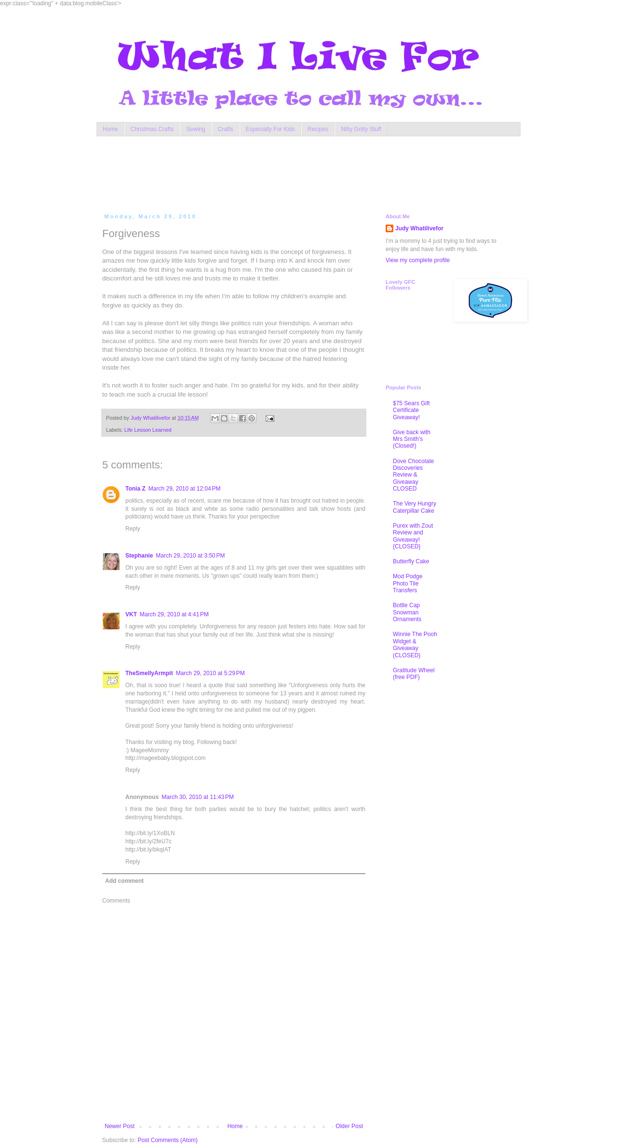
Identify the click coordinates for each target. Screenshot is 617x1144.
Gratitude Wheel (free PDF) (414, 673)
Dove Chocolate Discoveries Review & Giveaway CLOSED (413, 475)
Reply (132, 528)
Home (110, 129)
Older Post (349, 1126)
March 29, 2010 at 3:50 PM (190, 555)
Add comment (124, 881)
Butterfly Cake (411, 561)
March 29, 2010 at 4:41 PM (174, 614)
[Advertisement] (286, 172)
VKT (131, 614)
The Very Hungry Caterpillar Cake (414, 507)
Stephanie (139, 555)
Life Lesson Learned (148, 430)
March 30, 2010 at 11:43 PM (197, 797)
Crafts (225, 129)
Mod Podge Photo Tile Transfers (407, 583)
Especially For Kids (270, 129)
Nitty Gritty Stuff (361, 129)
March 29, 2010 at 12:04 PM (184, 488)
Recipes (318, 129)
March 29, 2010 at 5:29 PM (210, 673)
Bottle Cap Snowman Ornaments (407, 612)
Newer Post (119, 1126)
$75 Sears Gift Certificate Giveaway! (411, 410)
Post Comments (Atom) (167, 1140)
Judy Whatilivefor (419, 228)
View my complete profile (418, 260)
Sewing (195, 129)
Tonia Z (135, 488)
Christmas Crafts (152, 129)
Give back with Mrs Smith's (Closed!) (411, 439)
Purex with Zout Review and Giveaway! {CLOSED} (413, 536)
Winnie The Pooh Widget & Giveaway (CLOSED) (415, 644)
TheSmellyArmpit (149, 673)
